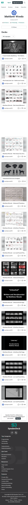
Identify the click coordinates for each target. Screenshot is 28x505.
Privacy (15, 500)
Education (23, 7)
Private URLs (4, 477)
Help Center (4, 465)
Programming (5, 439)
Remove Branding (6, 485)
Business (10, 7)
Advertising (4, 471)
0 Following (14, 22)
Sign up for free (17, 2)
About (7, 500)
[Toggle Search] (24, 2)
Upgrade (18, 418)
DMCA (20, 500)
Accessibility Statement (14, 501)
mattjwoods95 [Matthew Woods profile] (7, 58)
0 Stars (14, 27)
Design (17, 7)
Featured (3, 7)
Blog (2, 467)
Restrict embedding (6, 487)
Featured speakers (6, 448)
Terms (11, 500)
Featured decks (5, 446)
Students (3, 458)
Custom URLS (5, 481)
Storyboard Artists (6, 454)
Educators (4, 456)
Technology (4, 441)
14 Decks (6, 22)
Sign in (9, 2)
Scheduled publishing (6, 483)
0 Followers (21, 22)
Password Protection (6, 479)
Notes (3, 489)
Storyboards (4, 443)
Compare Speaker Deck (7, 469)
